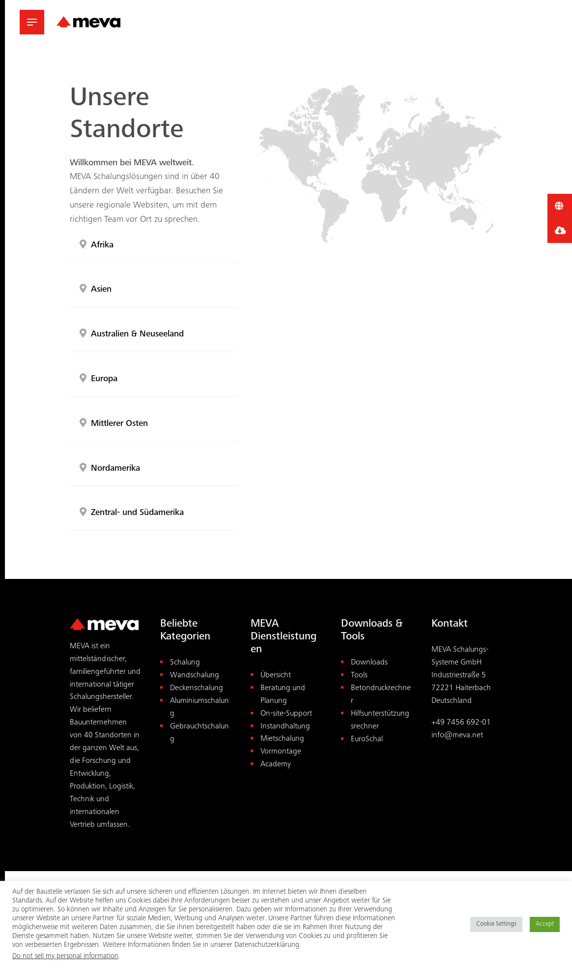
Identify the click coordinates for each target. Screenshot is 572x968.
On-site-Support (286, 714)
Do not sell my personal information (65, 956)
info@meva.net (457, 735)
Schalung (185, 663)
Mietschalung (282, 739)
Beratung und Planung (282, 694)
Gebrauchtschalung (199, 733)
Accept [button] (545, 924)
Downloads (369, 663)
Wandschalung (194, 675)
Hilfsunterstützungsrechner (380, 720)
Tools (359, 675)
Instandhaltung (285, 727)
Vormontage (280, 752)
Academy (275, 764)
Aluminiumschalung (199, 707)
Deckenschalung (196, 688)
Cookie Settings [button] (496, 924)
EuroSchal (367, 739)
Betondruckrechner (381, 694)
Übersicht (275, 675)
